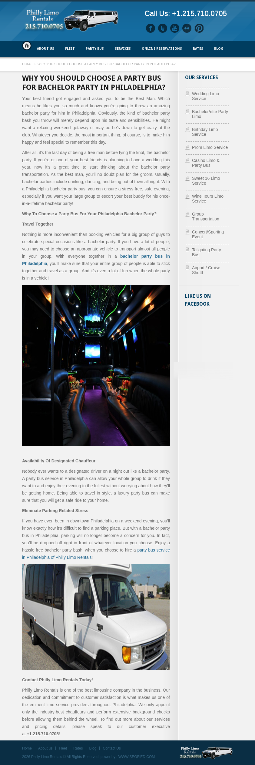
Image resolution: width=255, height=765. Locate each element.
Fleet (63, 748)
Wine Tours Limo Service (208, 198)
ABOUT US (45, 49)
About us (45, 748)
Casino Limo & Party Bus (206, 163)
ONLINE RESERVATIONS (162, 49)
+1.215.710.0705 (199, 13)
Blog (219, 49)
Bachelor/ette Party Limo (210, 114)
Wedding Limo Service (205, 96)
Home (26, 45)
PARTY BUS (95, 49)
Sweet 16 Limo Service (206, 181)
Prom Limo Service (210, 147)
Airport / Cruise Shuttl (206, 270)
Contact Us (38, 64)
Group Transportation (205, 216)
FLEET (70, 49)
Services (123, 49)
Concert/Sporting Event (208, 234)
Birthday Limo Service (205, 132)
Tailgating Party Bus (206, 252)
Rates (198, 49)
